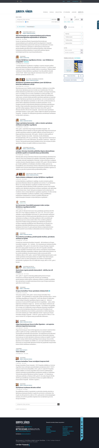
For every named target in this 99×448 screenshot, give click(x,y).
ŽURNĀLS (45, 12)
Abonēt (68, 1)
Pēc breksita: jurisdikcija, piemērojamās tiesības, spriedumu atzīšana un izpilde (35, 237)
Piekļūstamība (66, 434)
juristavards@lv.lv (26, 434)
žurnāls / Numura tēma (24, 57)
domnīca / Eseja (23, 202)
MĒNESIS (69, 21)
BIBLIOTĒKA (58, 12)
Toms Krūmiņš (30, 26)
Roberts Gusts (32, 31)
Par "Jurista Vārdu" (68, 426)
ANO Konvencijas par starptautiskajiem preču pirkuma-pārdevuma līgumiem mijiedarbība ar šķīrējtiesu (33, 36)
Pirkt (64, 1)
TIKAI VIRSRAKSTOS (20, 21)
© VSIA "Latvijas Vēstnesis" (53, 440)
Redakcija (65, 428)
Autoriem (65, 429)
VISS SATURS (22, 26)
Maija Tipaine (28, 78)
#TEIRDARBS (67, 12)
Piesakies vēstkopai (73, 80)
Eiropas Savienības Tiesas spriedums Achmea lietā (32, 291)
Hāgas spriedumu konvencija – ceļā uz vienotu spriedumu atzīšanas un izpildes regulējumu (34, 124)
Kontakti (65, 435)
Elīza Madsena (40, 78)
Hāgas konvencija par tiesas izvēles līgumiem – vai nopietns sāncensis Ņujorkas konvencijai (35, 325)
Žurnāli (48, 428)
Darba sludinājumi (51, 431)
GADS (72, 21)
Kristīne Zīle (31, 266)
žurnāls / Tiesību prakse (24, 288)
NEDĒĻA (65, 21)
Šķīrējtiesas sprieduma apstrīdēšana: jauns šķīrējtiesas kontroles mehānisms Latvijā (33, 83)
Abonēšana (49, 426)
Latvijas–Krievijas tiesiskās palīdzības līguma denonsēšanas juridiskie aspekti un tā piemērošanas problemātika (35, 152)
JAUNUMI (74, 12)
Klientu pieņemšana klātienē (23, 431)
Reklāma (48, 429)
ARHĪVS (80, 12)
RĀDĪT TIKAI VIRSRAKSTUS (21, 409)
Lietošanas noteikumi (68, 431)
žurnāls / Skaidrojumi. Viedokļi (29, 33)
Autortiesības (66, 432)
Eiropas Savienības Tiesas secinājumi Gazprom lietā (32, 361)
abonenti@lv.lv (28, 426)
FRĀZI (27, 21)
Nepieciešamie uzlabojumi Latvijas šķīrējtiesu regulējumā (34, 177)
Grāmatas (48, 432)
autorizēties (75, 1)
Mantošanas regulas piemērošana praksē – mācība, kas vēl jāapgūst (34, 271)
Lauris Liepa (31, 147)
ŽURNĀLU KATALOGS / (72, 58)
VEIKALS (52, 12)
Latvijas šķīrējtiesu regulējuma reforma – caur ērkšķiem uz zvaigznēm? (34, 61)
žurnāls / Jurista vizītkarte (21, 349)
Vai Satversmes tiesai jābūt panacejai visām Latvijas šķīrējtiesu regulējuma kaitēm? (32, 206)
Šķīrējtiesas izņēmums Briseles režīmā (28, 387)
